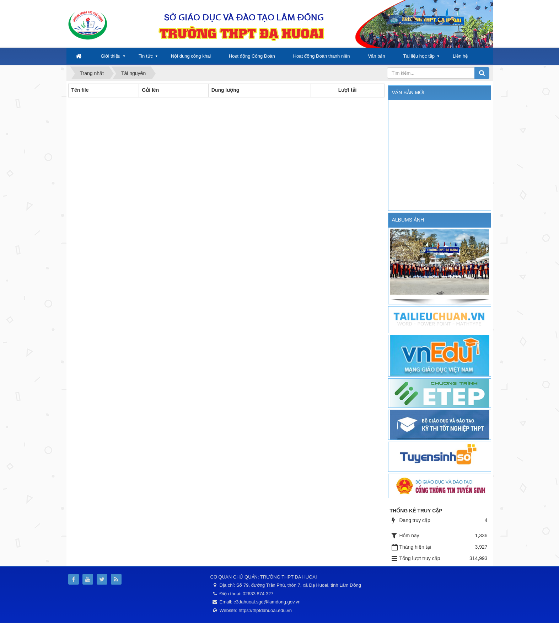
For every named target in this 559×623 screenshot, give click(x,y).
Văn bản (376, 56)
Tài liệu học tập (419, 56)
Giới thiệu (110, 56)
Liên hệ (460, 56)
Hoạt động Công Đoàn (252, 56)
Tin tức (146, 56)
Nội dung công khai (191, 56)
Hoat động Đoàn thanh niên (321, 56)
